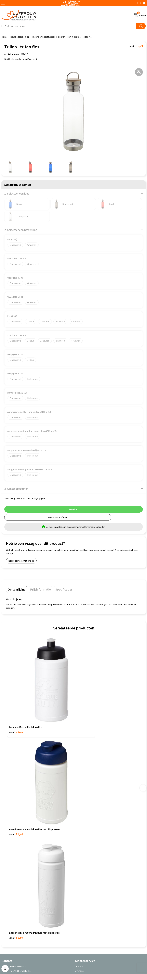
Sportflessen (64, 36)
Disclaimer (6, 884)
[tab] (16, 589)
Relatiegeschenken (19, 36)
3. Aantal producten (16, 488)
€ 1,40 (83, 709)
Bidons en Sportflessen (43, 36)
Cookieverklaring (9, 875)
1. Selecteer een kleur (17, 193)
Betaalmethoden (83, 835)
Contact (79, 818)
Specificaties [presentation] (63, 589)
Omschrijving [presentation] (17, 589)
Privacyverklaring (10, 880)
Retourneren (81, 840)
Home (4, 36)
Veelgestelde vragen (85, 831)
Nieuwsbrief (81, 827)
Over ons (79, 822)
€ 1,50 (16, 789)
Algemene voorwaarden (13, 871)
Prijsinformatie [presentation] (40, 589)
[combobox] (68, 26)
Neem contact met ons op (21, 560)
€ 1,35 (16, 709)
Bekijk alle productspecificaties (20, 59)
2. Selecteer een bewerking (20, 230)
